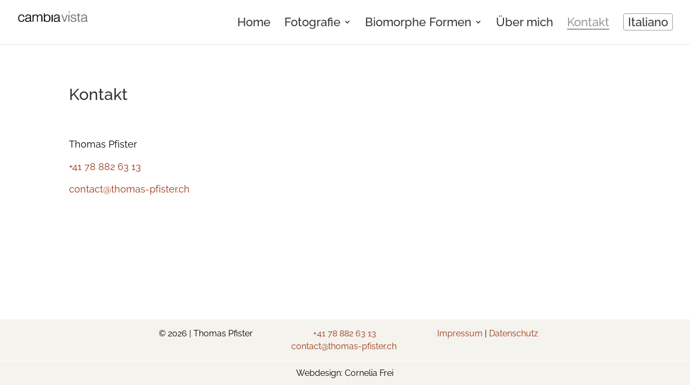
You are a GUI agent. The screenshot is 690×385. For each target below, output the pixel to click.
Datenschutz (513, 333)
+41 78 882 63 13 (105, 166)
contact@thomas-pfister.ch (129, 189)
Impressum (460, 333)
